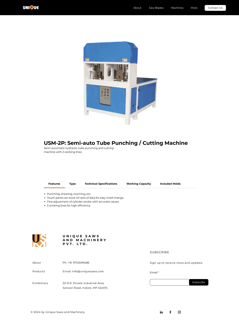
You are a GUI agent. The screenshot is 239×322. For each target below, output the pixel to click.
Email (153, 272)
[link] (54, 183)
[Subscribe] (198, 282)
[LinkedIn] (161, 312)
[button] (156, 6)
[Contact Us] (215, 8)
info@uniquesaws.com (88, 271)
